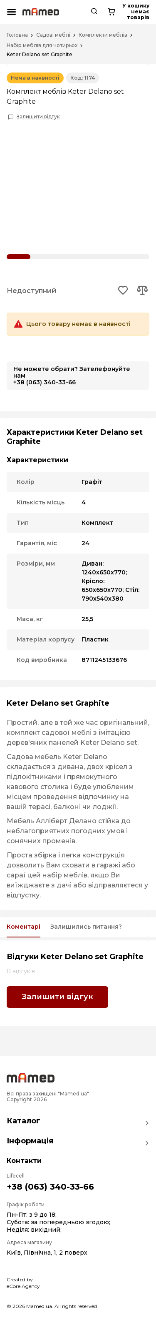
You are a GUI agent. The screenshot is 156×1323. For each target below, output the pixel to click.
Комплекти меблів (103, 35)
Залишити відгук (38, 117)
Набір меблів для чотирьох (42, 45)
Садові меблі (53, 35)
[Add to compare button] (142, 291)
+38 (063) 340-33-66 (44, 382)
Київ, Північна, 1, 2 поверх (47, 1252)
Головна (17, 35)
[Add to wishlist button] (123, 291)
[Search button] (94, 12)
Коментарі (23, 927)
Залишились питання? (86, 927)
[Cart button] (111, 12)
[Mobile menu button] (12, 12)
